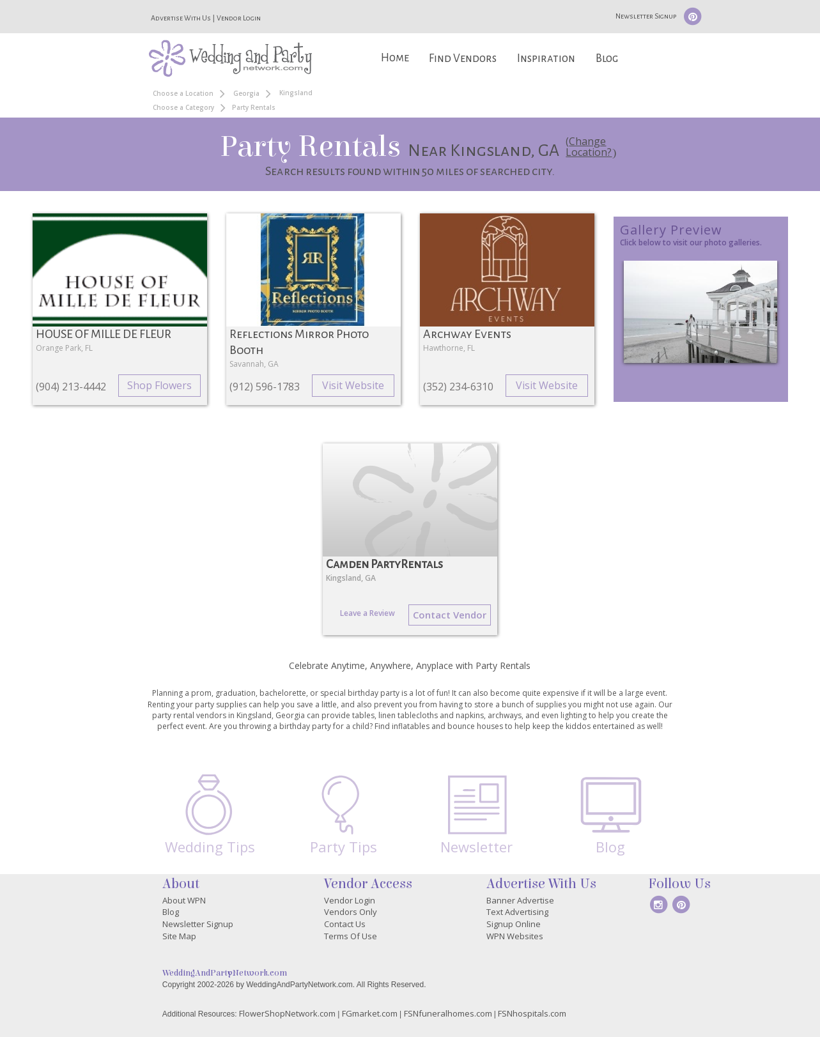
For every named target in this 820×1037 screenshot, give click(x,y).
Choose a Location (183, 93)
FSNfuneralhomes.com (448, 1013)
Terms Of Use (350, 936)
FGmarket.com (370, 1013)
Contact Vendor (449, 614)
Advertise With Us (181, 18)
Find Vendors (463, 58)
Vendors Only (350, 912)
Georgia (246, 93)
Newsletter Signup (645, 16)
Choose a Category (183, 107)
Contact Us (345, 924)
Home (395, 58)
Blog (607, 58)
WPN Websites (514, 936)
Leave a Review (367, 613)
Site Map (179, 936)
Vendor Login (239, 18)
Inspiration (546, 58)
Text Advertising (517, 912)
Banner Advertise (520, 900)
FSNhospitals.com (532, 1013)
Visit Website (353, 385)
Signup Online (513, 924)
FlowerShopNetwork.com (287, 1013)
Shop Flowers (159, 385)
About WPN (184, 900)
